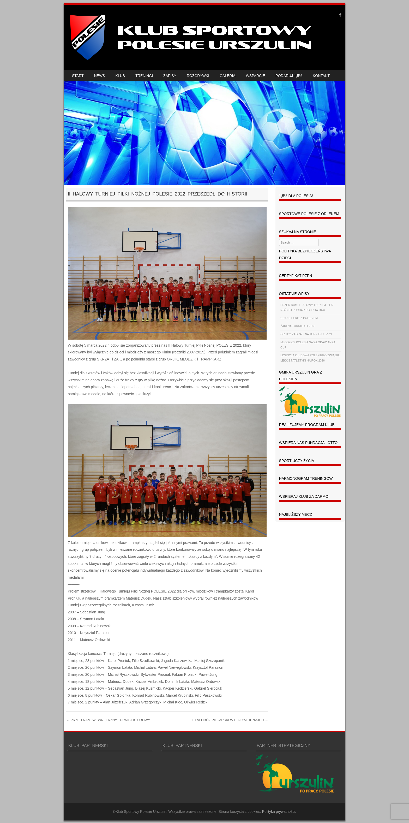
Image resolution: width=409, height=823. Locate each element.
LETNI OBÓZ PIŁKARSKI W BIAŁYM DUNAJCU (229, 720)
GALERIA (228, 76)
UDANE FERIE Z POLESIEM (299, 317)
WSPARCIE (255, 76)
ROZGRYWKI (198, 76)
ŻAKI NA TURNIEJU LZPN (297, 326)
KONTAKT (321, 76)
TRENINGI (144, 76)
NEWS (99, 76)
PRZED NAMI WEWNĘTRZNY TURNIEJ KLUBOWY (108, 720)
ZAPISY (169, 76)
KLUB (120, 76)
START (78, 76)
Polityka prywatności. (279, 811)
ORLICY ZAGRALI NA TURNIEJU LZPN (306, 334)
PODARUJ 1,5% (288, 76)
